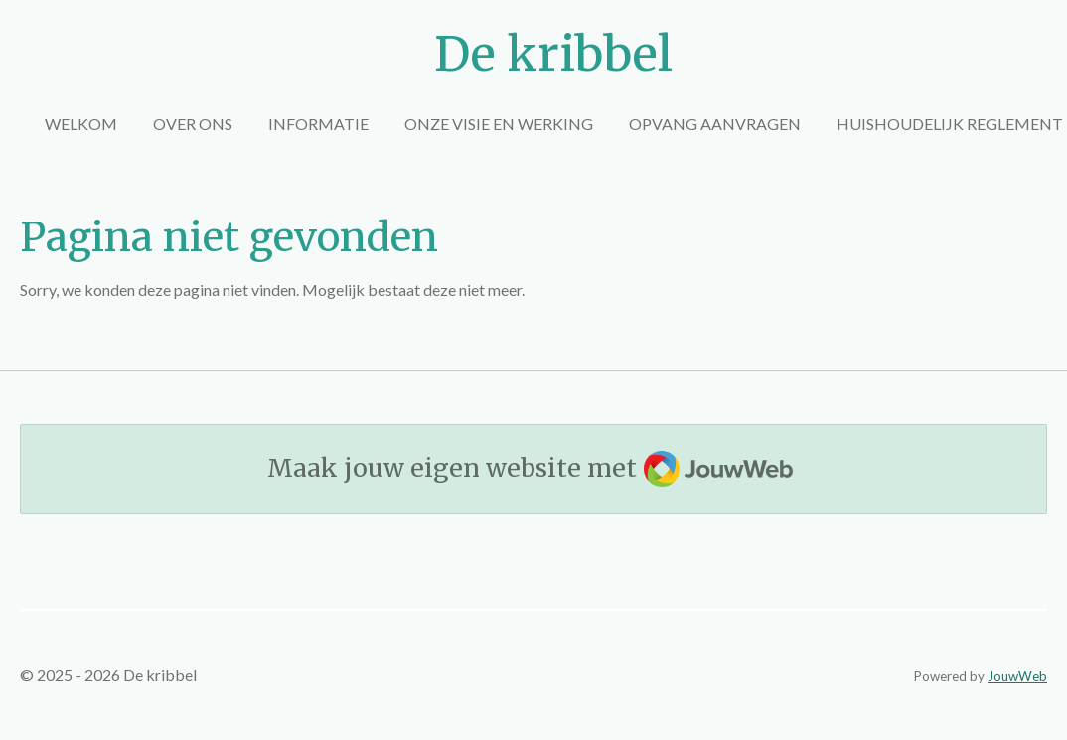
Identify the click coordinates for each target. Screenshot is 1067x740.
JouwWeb (1017, 676)
